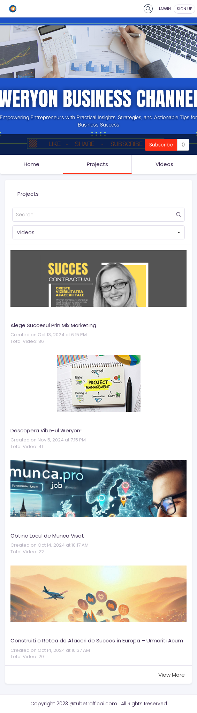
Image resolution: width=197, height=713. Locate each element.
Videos (164, 164)
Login (165, 8)
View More (171, 674)
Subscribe (161, 144)
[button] (98, 232)
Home (31, 164)
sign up (184, 9)
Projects (97, 164)
